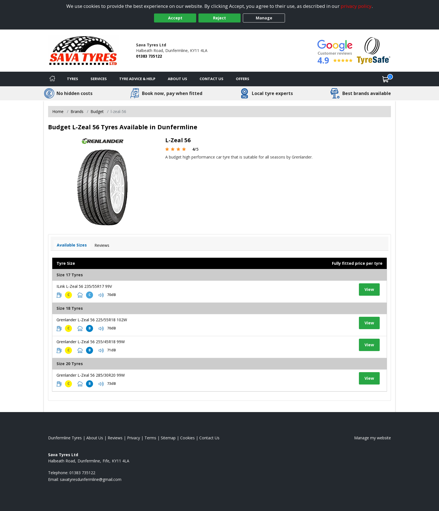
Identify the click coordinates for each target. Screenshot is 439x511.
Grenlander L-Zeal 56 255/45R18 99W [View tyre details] (90, 341)
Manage (264, 18)
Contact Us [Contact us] (211, 78)
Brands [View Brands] (77, 111)
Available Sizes (72, 245)
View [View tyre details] (369, 289)
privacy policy (356, 6)
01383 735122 (149, 56)
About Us (177, 78)
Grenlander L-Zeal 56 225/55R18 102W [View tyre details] (91, 319)
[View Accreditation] (373, 50)
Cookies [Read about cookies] (187, 437)
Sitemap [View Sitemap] (168, 437)
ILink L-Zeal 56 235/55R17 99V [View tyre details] (84, 286)
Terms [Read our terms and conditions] (150, 437)
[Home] (52, 79)
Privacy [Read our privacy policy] (133, 437)
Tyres (72, 78)
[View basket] (385, 79)
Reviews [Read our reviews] (115, 437)
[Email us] (90, 479)
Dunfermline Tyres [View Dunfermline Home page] (65, 437)
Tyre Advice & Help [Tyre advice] (137, 78)
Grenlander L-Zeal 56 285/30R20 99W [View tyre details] (90, 375)
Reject (219, 18)
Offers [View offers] (242, 78)
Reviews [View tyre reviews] (101, 245)
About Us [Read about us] (94, 437)
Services (98, 78)
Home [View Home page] (58, 111)
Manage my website (372, 437)
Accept (175, 18)
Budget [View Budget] (97, 111)
